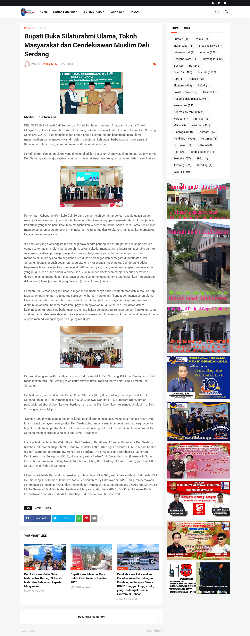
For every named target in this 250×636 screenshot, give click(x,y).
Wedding (204, 165)
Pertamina (182, 145)
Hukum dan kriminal (190, 99)
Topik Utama (93, 11)
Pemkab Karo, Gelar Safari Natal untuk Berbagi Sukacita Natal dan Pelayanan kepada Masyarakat (43, 580)
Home (43, 11)
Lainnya (116, 11)
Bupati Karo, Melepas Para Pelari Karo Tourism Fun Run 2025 (89, 578)
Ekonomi (183, 86)
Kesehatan (184, 106)
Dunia (48, 508)
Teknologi (182, 165)
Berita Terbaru (64, 11)
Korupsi (181, 119)
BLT (178, 66)
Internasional (184, 52)
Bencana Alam (185, 59)
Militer (180, 125)
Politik (204, 145)
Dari (178, 79)
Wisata (182, 172)
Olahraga (183, 132)
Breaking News (210, 46)
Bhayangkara (212, 59)
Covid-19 (183, 72)
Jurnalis (181, 39)
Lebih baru (29, 630)
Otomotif (207, 132)
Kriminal (200, 119)
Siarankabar (183, 46)
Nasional (200, 125)
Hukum (210, 92)
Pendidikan (184, 139)
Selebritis (182, 159)
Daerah (42, 28)
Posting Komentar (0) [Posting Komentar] (91, 616)
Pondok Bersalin (201, 152)
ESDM (204, 86)
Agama (208, 52)
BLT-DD (195, 66)
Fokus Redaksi (185, 92)
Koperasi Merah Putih (189, 112)
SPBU (202, 159)
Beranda (29, 28)
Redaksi (201, 39)
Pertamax (209, 139)
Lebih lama (153, 630)
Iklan (135, 11)
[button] (217, 12)
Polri (179, 152)
